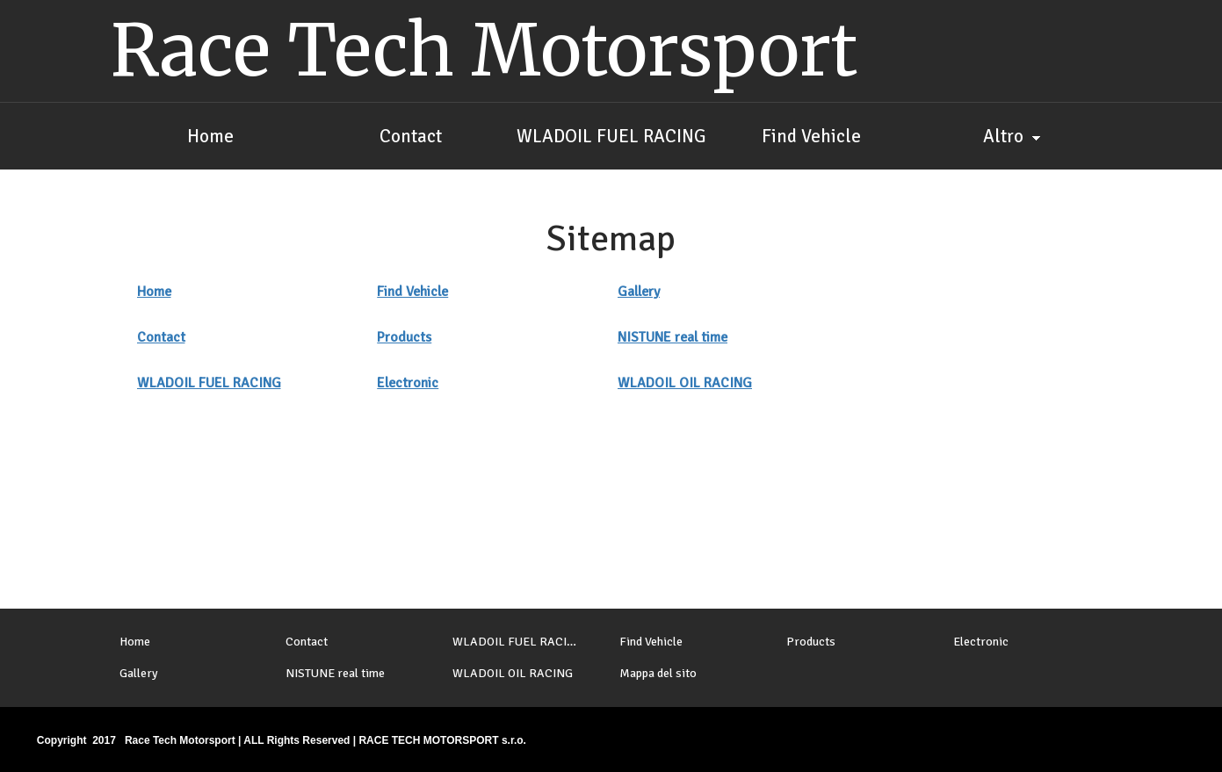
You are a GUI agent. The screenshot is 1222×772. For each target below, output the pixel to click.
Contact (161, 337)
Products (404, 337)
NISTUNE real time (672, 337)
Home (154, 291)
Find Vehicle (412, 291)
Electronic (407, 383)
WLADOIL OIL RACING (685, 383)
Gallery (639, 291)
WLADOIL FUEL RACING (209, 383)
